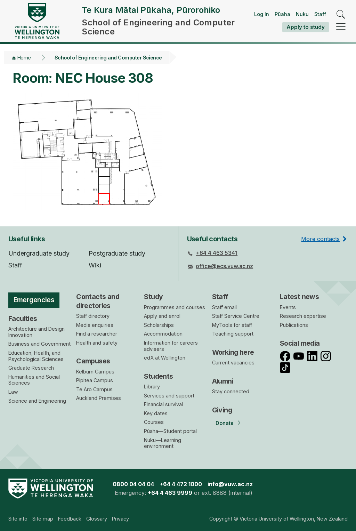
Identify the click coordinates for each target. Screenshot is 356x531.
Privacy (120, 519)
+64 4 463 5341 (216, 252)
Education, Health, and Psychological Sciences (36, 356)
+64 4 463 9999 (170, 492)
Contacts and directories (97, 300)
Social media (300, 343)
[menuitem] (17, 519)
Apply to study (305, 27)
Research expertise (303, 316)
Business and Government (39, 344)
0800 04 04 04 (133, 484)
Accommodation (163, 334)
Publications (294, 325)
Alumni (223, 381)
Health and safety (97, 343)
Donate (225, 423)
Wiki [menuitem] (95, 265)
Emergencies (34, 300)
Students (158, 376)
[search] (341, 15)
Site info (17, 519)
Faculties (22, 318)
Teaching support (232, 334)
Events (288, 307)
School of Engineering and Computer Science (108, 58)
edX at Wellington (164, 358)
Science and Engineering (37, 401)
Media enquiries (94, 325)
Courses (154, 422)
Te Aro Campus (94, 389)
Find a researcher (96, 334)
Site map (42, 519)
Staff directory (93, 316)
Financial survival (163, 404)
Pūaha (282, 14)
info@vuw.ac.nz (230, 484)
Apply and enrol (162, 316)
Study (153, 296)
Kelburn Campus (95, 372)
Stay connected (230, 391)
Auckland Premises (98, 398)
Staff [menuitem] (15, 265)
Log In (261, 14)
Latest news (299, 296)
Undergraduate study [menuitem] (39, 253)
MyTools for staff (232, 325)
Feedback (69, 519)
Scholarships (159, 325)
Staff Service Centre (235, 316)
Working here (233, 352)
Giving (222, 410)
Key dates (156, 413)
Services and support (169, 396)
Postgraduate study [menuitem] (117, 253)
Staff (320, 14)
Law (13, 392)
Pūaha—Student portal (170, 431)
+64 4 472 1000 (181, 484)
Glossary (96, 519)
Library (152, 386)
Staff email (224, 307)
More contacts (320, 238)
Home (24, 58)
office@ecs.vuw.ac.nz (224, 266)
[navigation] (341, 27)
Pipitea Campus (94, 380)
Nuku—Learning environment (162, 443)
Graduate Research (31, 368)
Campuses (93, 361)
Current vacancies (233, 362)
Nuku (302, 14)
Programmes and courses (174, 307)
